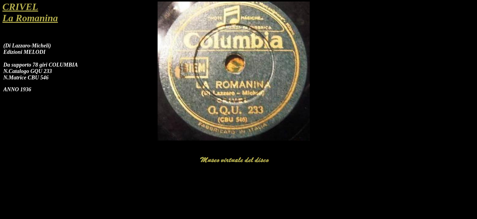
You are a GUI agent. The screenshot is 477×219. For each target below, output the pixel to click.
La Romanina (30, 17)
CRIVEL (20, 6)
